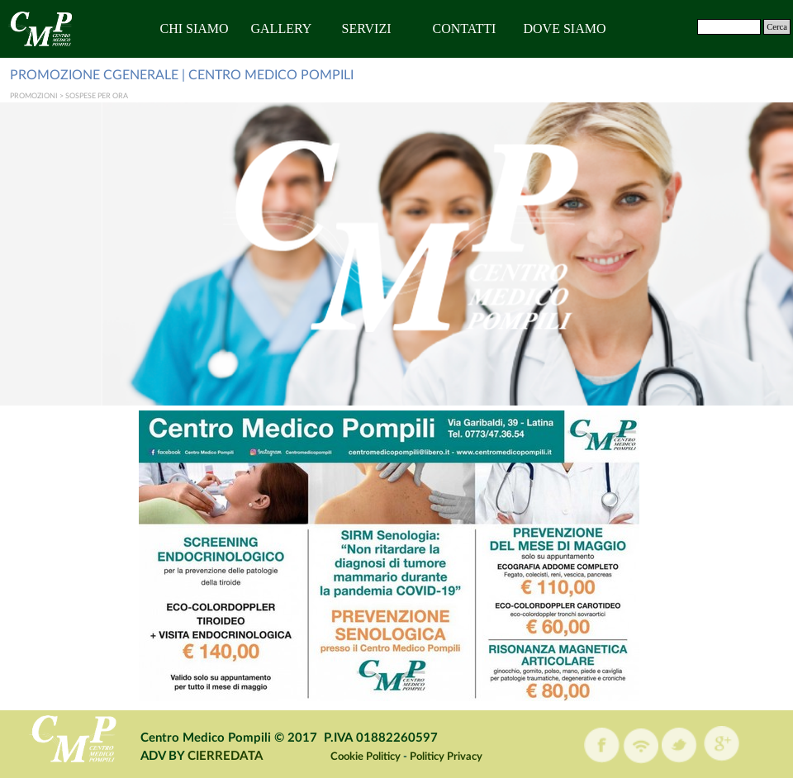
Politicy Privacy (446, 756)
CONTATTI (464, 28)
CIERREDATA (225, 756)
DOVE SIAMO (565, 28)
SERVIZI (367, 28)
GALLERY (281, 28)
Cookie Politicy (365, 756)
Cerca (777, 26)
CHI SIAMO (194, 28)
